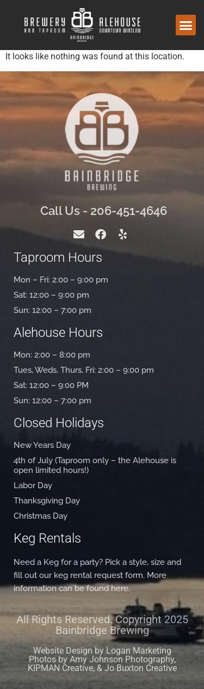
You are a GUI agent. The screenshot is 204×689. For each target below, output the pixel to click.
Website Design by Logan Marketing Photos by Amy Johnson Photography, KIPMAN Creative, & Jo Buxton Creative (102, 659)
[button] (186, 25)
